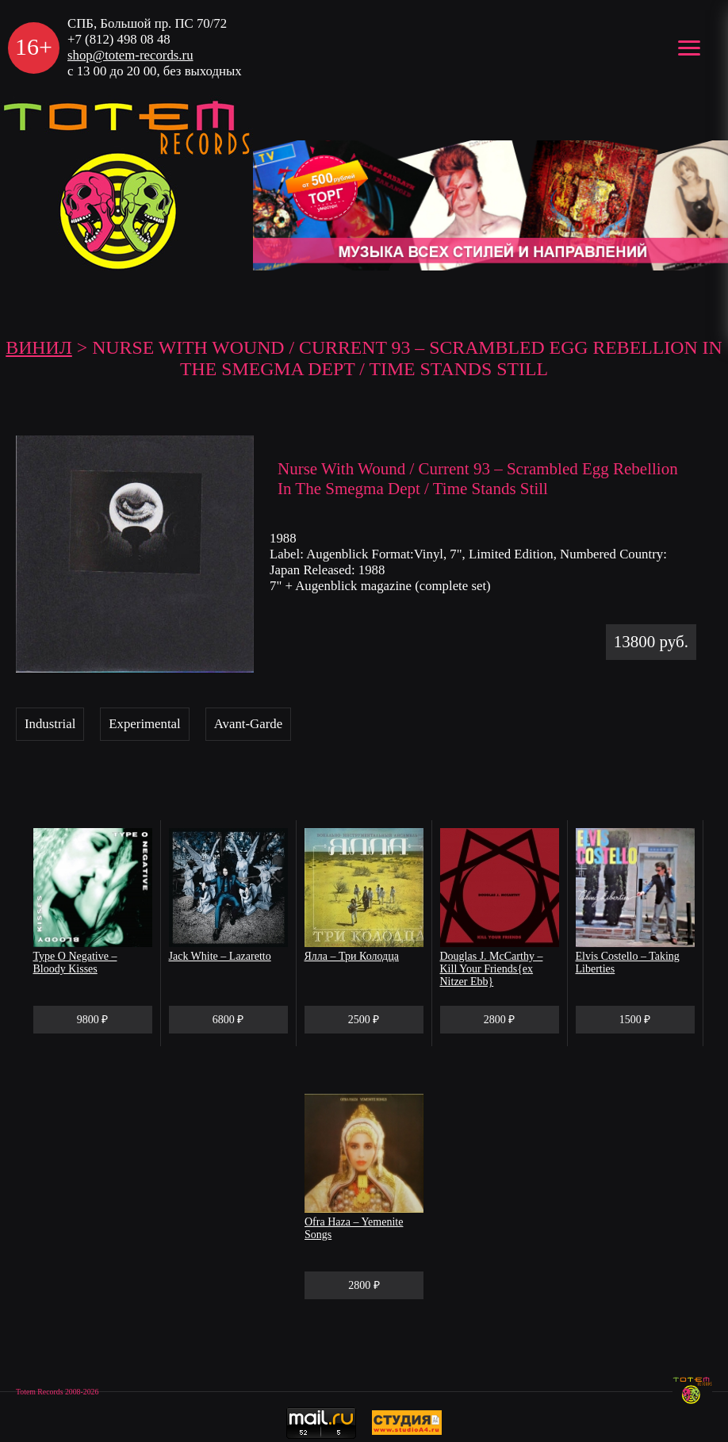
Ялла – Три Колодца (352, 956)
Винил (39, 347)
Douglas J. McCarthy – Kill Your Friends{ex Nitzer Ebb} (491, 969)
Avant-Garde (248, 723)
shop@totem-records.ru (130, 55)
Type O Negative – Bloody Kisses (75, 962)
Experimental (144, 723)
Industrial (50, 723)
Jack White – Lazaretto (220, 956)
